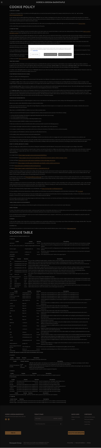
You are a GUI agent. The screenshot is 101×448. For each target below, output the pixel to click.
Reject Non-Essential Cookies (50, 54)
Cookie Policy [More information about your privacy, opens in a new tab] (35, 50)
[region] (51, 51)
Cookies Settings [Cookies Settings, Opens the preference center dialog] (35, 54)
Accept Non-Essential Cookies (65, 54)
